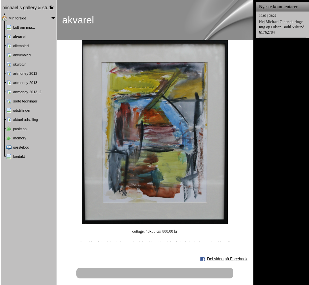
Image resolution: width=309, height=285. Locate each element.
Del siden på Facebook (227, 259)
